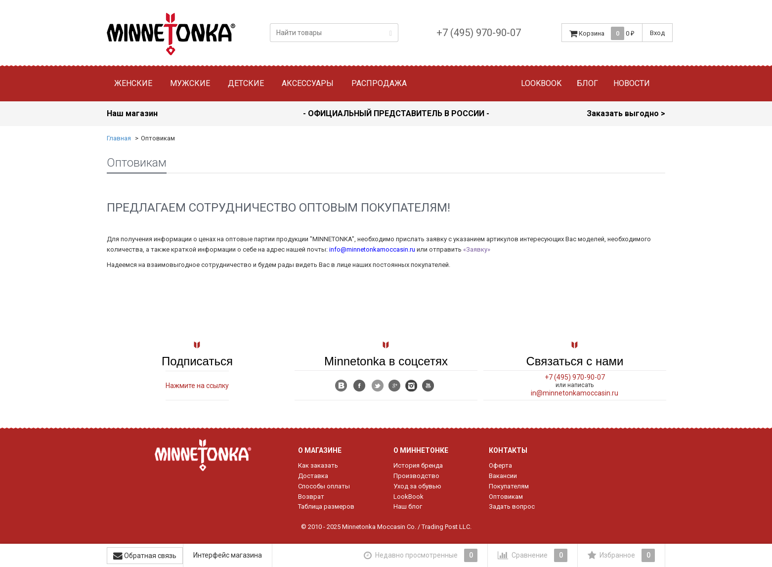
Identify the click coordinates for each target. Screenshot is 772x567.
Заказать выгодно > (626, 113)
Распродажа (379, 83)
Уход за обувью (417, 486)
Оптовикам (506, 496)
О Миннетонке (420, 450)
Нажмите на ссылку (197, 386)
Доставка (313, 476)
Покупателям (509, 486)
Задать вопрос (512, 506)
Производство (416, 476)
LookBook (408, 496)
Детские (246, 83)
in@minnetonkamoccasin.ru (574, 393)
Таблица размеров (326, 506)
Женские (133, 83)
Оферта (500, 465)
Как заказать (318, 465)
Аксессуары (308, 83)
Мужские (190, 83)
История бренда (418, 465)
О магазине (320, 450)
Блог (587, 83)
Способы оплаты (324, 486)
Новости (631, 83)
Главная (119, 138)
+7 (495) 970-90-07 (478, 33)
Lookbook (541, 83)
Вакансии (503, 476)
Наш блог (407, 506)
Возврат (311, 496)
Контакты (508, 450)
